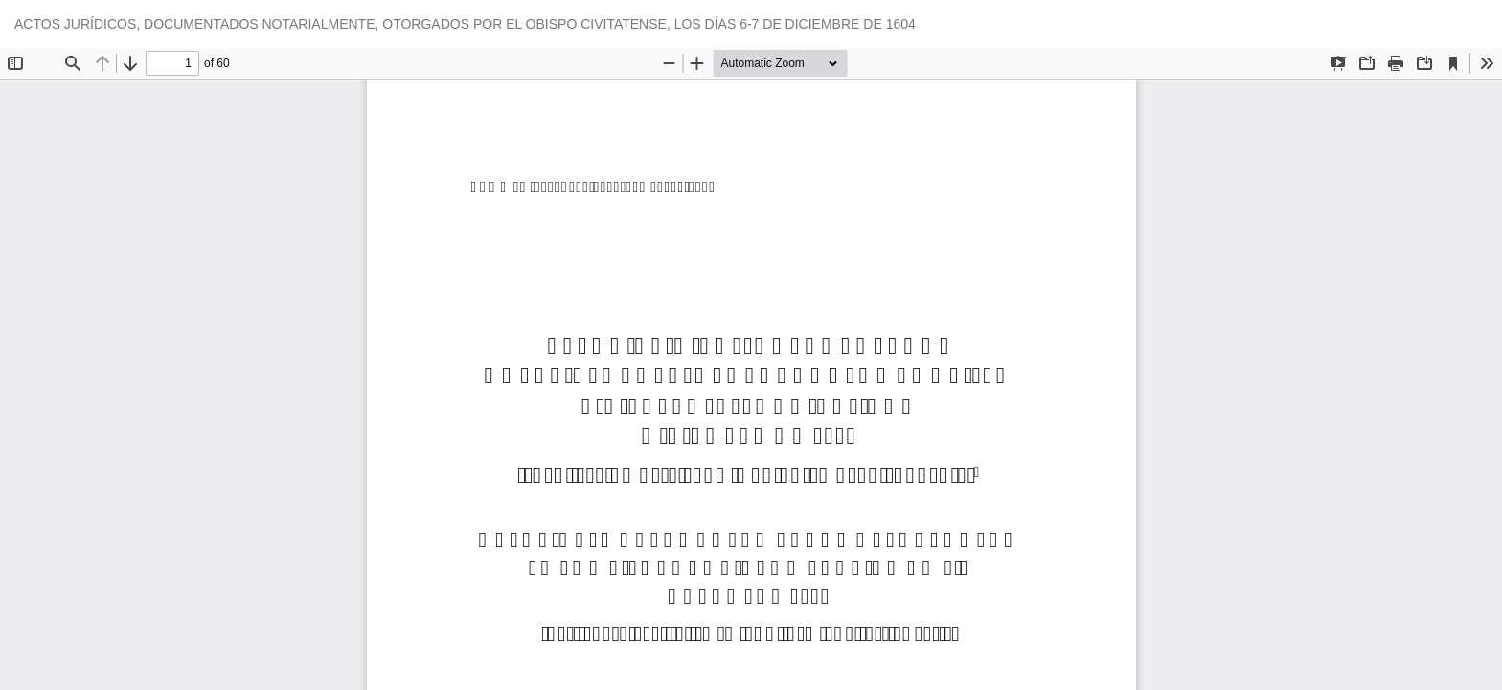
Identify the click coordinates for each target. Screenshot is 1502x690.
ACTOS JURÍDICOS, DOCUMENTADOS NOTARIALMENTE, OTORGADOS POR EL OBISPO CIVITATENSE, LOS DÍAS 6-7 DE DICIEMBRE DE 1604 (465, 24)
